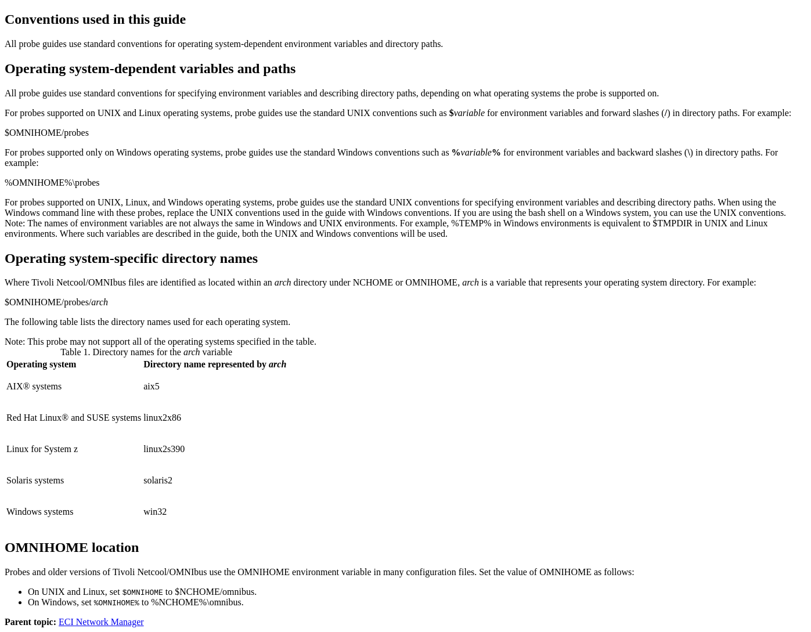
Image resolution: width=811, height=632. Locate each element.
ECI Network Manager (101, 622)
